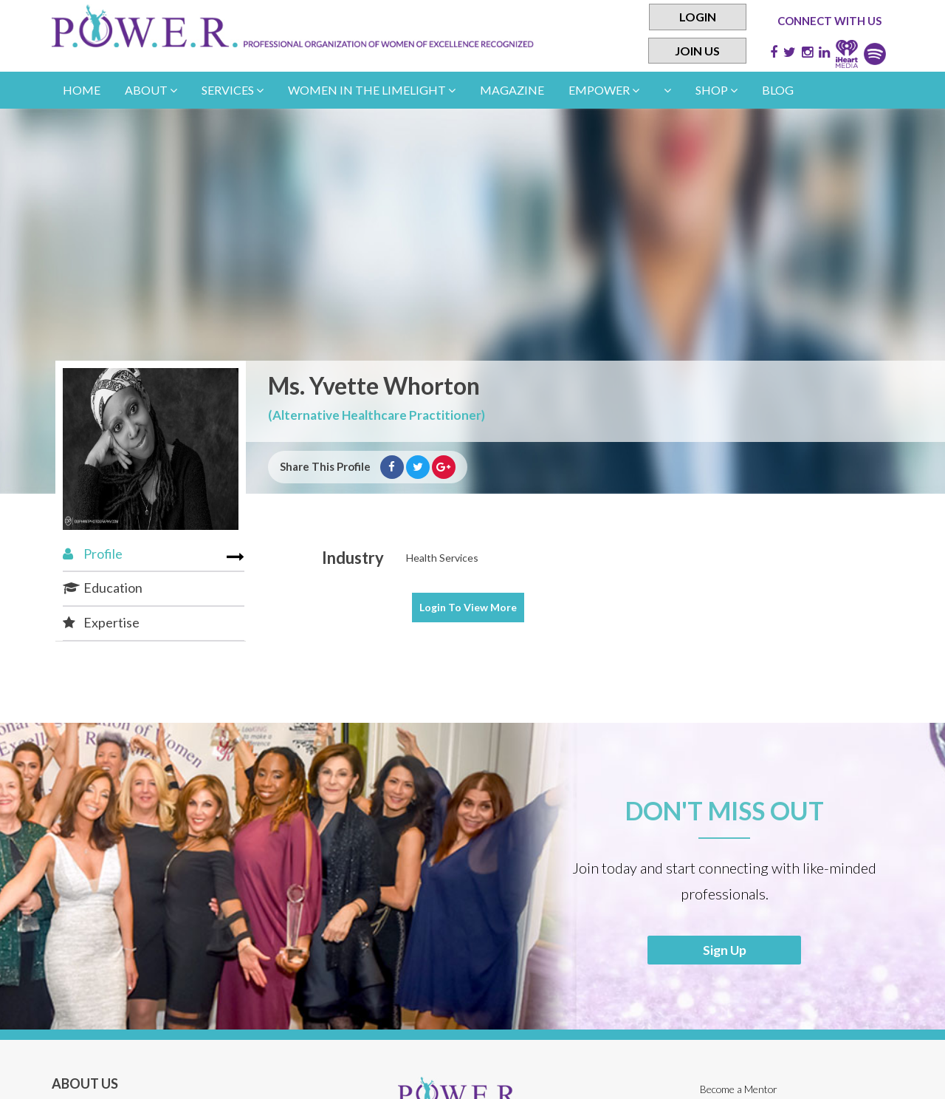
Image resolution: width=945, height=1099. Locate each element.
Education (102, 587)
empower (603, 90)
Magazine (512, 90)
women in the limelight (372, 90)
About (151, 90)
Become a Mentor (739, 1090)
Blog (778, 90)
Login (697, 17)
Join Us (697, 51)
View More (468, 607)
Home (81, 90)
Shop (716, 90)
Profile (93, 553)
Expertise (101, 622)
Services (233, 90)
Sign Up (724, 950)
